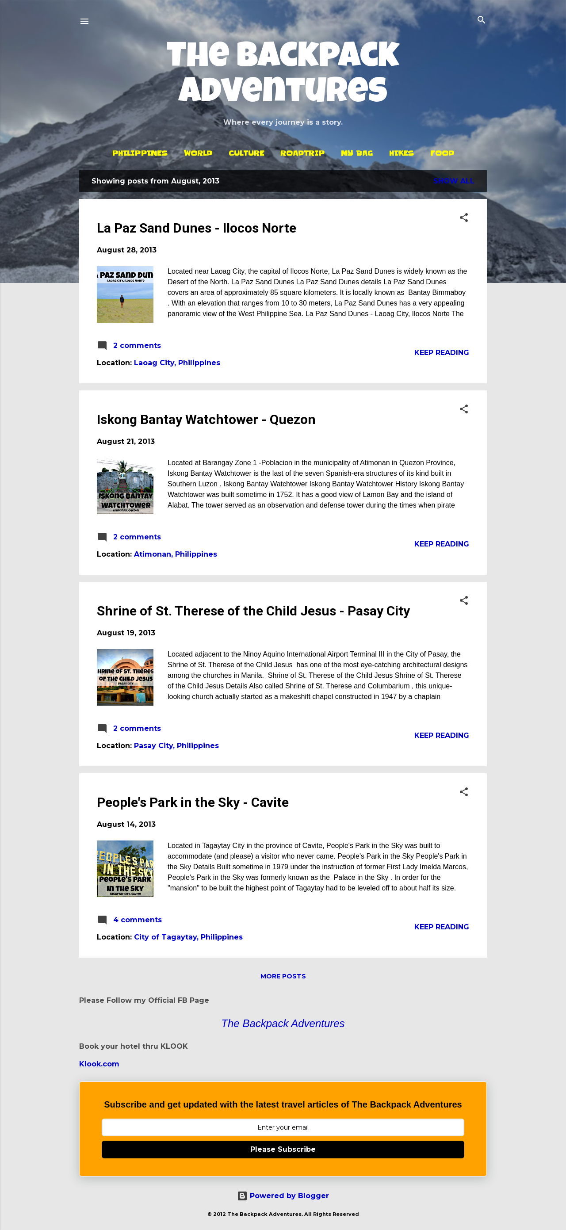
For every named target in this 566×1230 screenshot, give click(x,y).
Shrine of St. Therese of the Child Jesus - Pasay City (253, 611)
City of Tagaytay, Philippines (188, 937)
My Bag (357, 153)
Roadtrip (302, 153)
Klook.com (99, 1064)
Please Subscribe (283, 1149)
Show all (453, 181)
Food (442, 153)
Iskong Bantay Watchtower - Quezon (206, 419)
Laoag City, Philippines (177, 363)
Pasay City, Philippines (176, 745)
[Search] (481, 21)
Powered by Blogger (283, 1196)
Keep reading (441, 352)
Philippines (140, 153)
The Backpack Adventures (283, 77)
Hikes (401, 153)
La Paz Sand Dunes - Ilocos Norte (196, 228)
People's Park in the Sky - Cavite (193, 802)
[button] (464, 218)
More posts (283, 976)
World (198, 153)
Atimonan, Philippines (175, 554)
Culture (246, 153)
